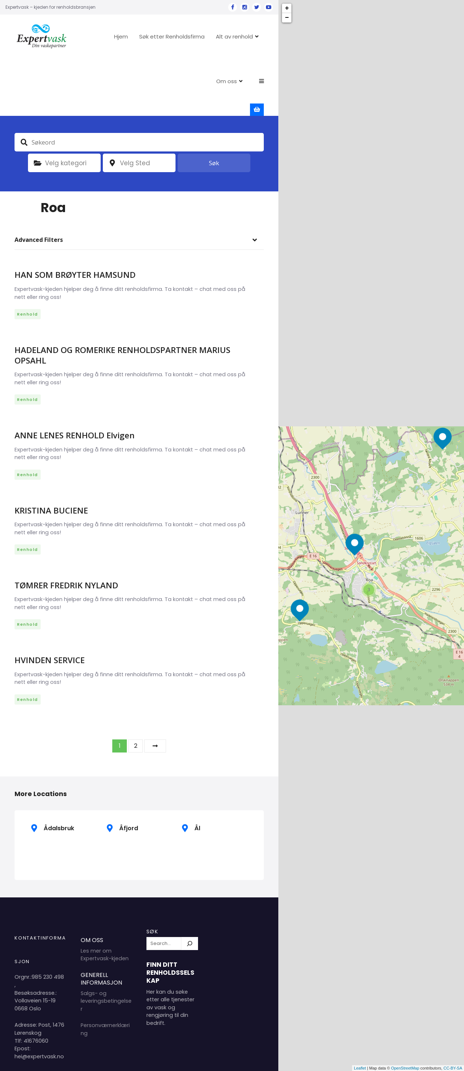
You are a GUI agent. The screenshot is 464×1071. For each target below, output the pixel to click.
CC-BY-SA (452, 1068)
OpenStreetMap (405, 1068)
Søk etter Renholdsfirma (194, 36)
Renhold (27, 257)
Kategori (37, 106)
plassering (112, 106)
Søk (214, 106)
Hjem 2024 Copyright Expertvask (189, 1059)
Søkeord (24, 85)
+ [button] (287, 8)
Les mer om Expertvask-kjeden (105, 898)
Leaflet (360, 1068)
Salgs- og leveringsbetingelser (106, 944)
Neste (155, 688)
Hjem (143, 36)
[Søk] (189, 886)
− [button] (287, 17)
